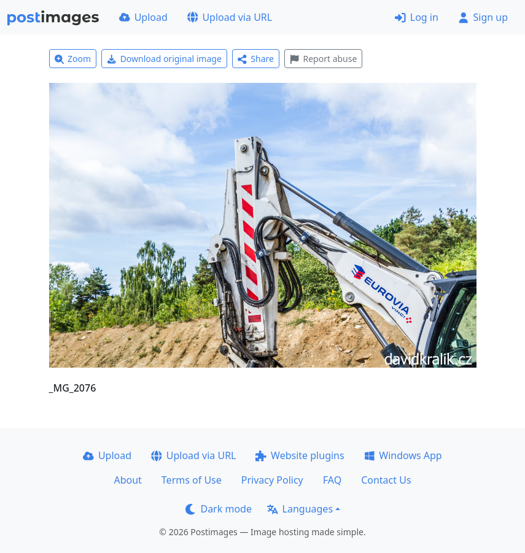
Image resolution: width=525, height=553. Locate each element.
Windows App (403, 455)
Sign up (483, 17)
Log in (416, 17)
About (127, 480)
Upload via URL (229, 17)
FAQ (332, 480)
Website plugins (299, 455)
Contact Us (386, 480)
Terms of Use (191, 480)
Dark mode (218, 509)
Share (256, 58)
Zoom (73, 58)
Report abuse (323, 58)
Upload (143, 17)
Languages (300, 509)
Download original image (164, 58)
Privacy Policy (272, 480)
